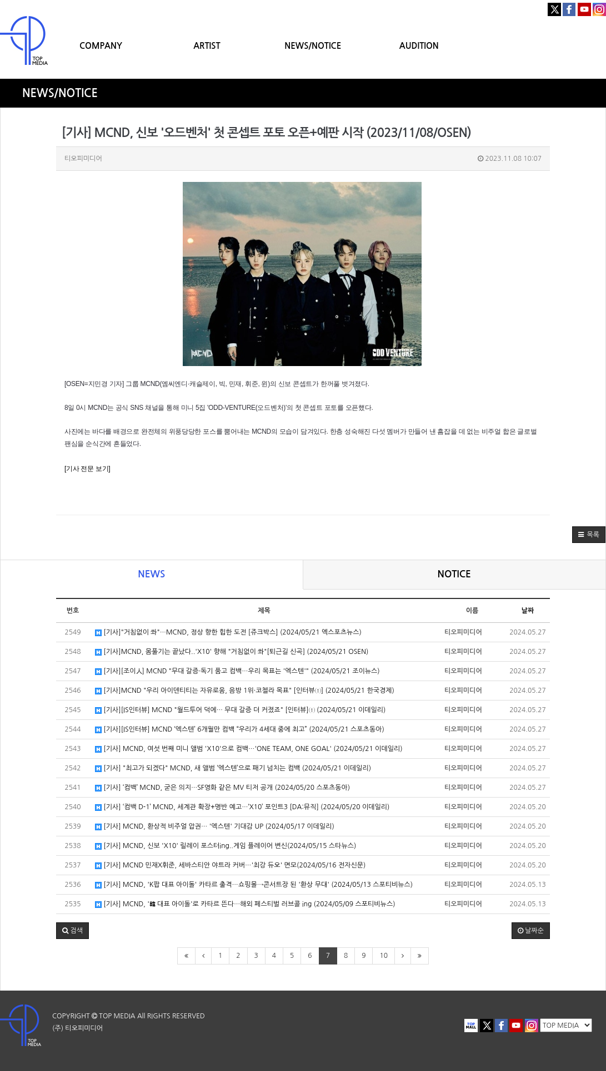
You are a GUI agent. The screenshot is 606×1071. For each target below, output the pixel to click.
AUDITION (419, 46)
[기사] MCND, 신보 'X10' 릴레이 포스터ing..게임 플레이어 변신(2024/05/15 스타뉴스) (225, 846)
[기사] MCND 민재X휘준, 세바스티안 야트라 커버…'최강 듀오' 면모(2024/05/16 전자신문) (230, 865)
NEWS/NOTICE (312, 46)
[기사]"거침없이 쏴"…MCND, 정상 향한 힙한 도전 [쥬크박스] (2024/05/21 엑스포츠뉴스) (228, 632)
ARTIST (206, 46)
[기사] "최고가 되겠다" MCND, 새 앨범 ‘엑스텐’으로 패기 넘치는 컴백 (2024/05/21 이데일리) (233, 768)
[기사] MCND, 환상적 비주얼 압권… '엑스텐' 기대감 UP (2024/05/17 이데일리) (214, 826)
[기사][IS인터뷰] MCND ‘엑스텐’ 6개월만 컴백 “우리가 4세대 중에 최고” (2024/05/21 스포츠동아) (239, 729)
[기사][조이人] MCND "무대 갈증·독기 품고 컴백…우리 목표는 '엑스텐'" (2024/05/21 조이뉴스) (237, 671)
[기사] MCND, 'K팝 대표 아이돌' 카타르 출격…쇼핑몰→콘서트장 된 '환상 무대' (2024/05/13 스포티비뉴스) (254, 885)
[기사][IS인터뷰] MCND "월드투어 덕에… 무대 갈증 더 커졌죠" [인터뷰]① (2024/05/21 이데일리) (240, 710)
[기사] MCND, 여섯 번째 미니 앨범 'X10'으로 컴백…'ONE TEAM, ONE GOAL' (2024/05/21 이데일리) (249, 749)
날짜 (528, 610)
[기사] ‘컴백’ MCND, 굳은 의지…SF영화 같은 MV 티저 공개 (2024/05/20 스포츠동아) (222, 787)
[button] (588, 534)
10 (383, 955)
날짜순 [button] (531, 930)
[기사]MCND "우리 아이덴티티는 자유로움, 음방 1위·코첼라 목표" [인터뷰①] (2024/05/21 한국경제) (244, 690)
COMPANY (100, 46)
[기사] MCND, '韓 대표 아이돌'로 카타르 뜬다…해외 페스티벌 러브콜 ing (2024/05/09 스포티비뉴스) (245, 904)
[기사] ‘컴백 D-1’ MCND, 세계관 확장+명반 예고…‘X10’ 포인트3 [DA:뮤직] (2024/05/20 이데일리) (242, 807)
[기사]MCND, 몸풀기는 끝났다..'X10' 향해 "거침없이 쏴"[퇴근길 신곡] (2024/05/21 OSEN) (231, 652)
